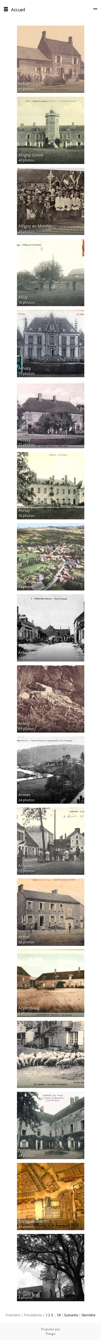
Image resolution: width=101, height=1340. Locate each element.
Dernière (88, 1315)
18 (59, 1315)
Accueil (18, 9)
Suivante (71, 1315)
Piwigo (50, 1333)
